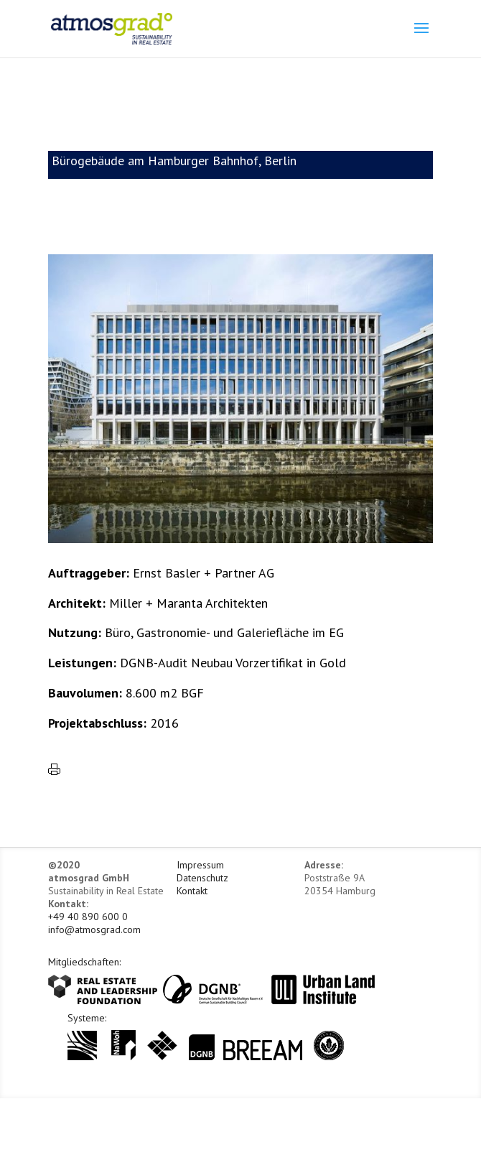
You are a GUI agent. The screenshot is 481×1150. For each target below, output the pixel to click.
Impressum (200, 864)
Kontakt (192, 890)
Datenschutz (202, 877)
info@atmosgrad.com (94, 929)
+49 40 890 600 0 (88, 916)
